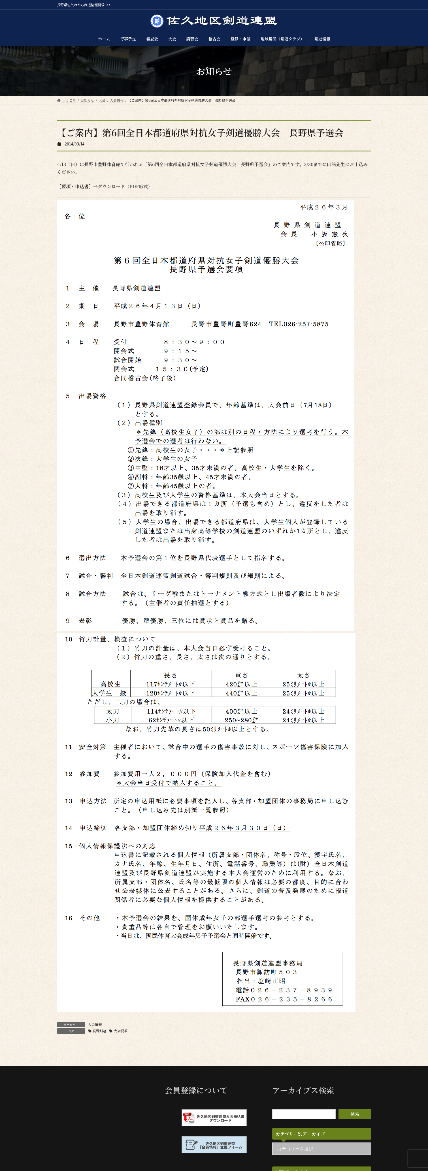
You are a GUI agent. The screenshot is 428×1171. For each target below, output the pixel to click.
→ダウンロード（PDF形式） (122, 186)
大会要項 (120, 1030)
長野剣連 (99, 1030)
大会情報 (95, 1024)
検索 (354, 1114)
